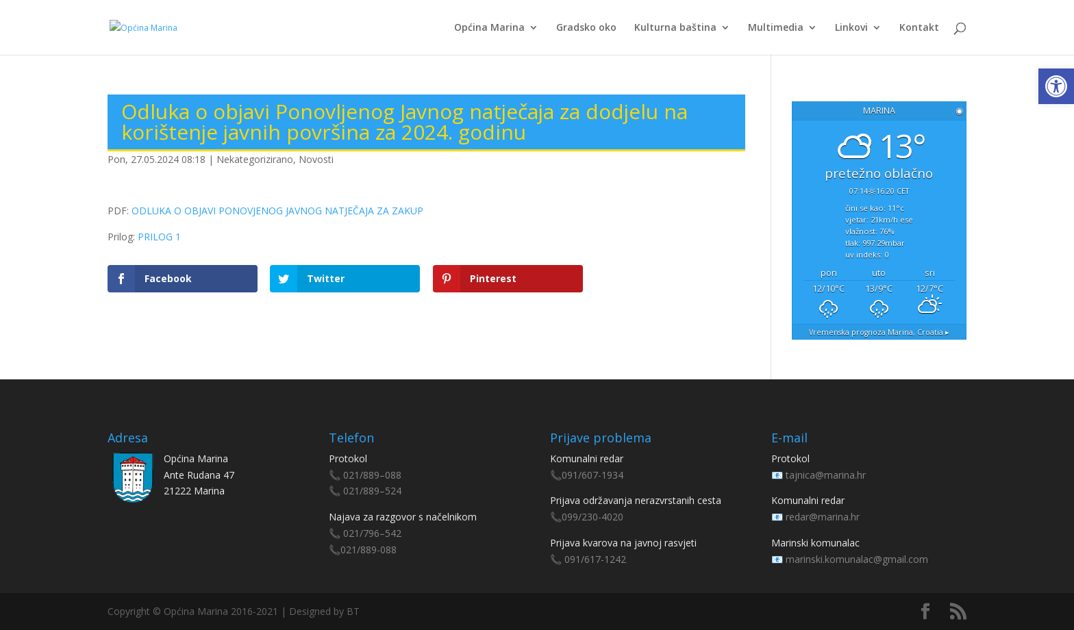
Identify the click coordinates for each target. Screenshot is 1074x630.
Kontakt (919, 28)
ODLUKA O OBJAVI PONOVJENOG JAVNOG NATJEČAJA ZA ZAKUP (277, 210)
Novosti (316, 159)
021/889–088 (372, 474)
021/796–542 (372, 533)
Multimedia (775, 28)
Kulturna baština (675, 28)
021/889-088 (368, 549)
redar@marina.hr (823, 516)
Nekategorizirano (254, 159)
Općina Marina (489, 28)
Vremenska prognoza (879, 332)
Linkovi (851, 28)
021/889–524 (372, 490)
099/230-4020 (592, 516)
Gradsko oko (586, 28)
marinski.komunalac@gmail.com (857, 559)
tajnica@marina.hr (826, 474)
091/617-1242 (595, 559)
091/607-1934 (592, 474)
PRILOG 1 (159, 236)
